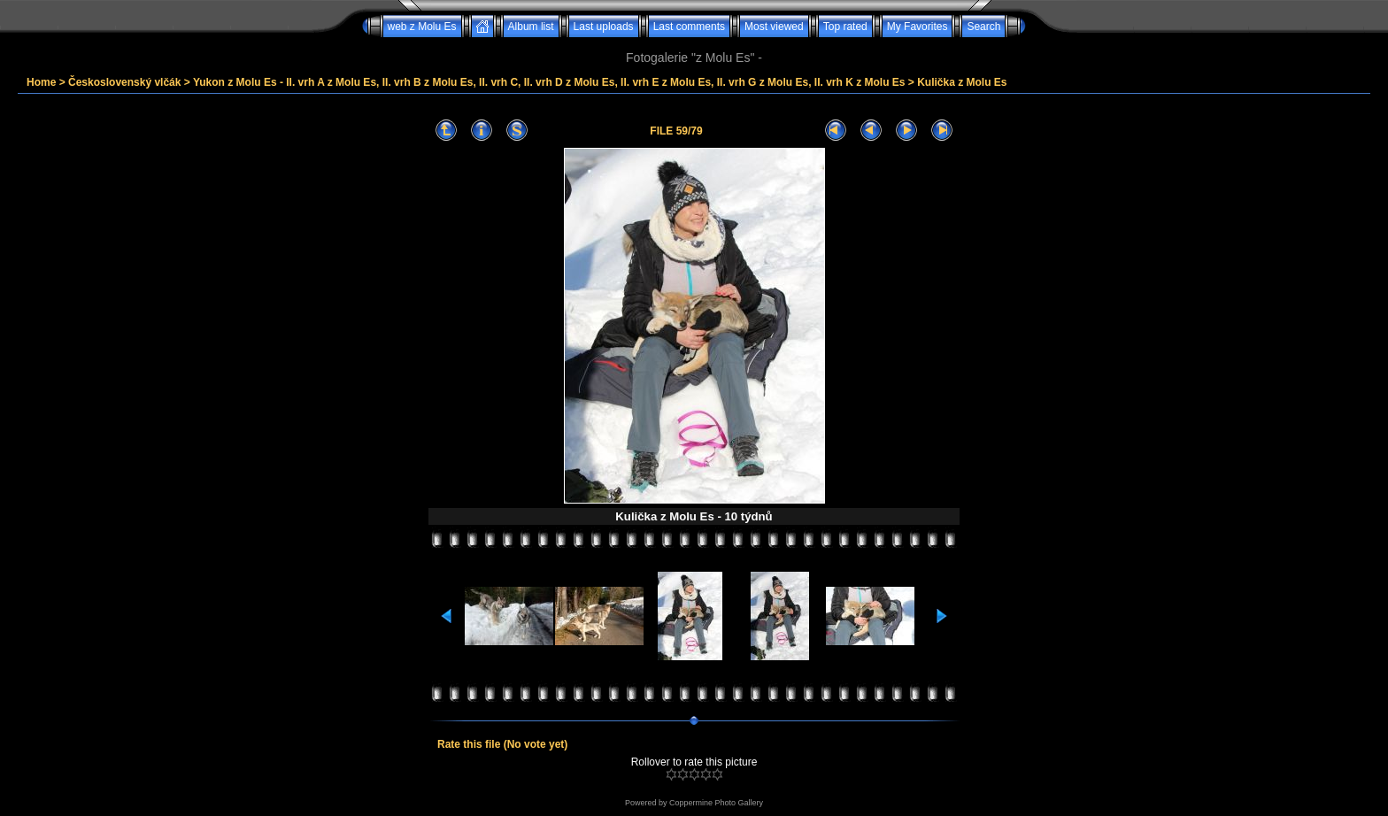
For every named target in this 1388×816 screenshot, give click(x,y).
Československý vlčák (124, 82)
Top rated (845, 26)
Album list (531, 26)
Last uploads (604, 26)
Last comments (689, 26)
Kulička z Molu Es (961, 82)
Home (41, 82)
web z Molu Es (422, 26)
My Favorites (917, 26)
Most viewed (774, 26)
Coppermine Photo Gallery (716, 802)
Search (983, 26)
